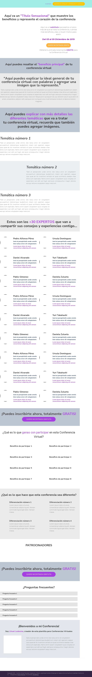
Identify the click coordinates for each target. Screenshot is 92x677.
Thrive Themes (21, 674)
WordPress (36, 674)
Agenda (48, 4)
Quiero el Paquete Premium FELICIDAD (68, 4)
